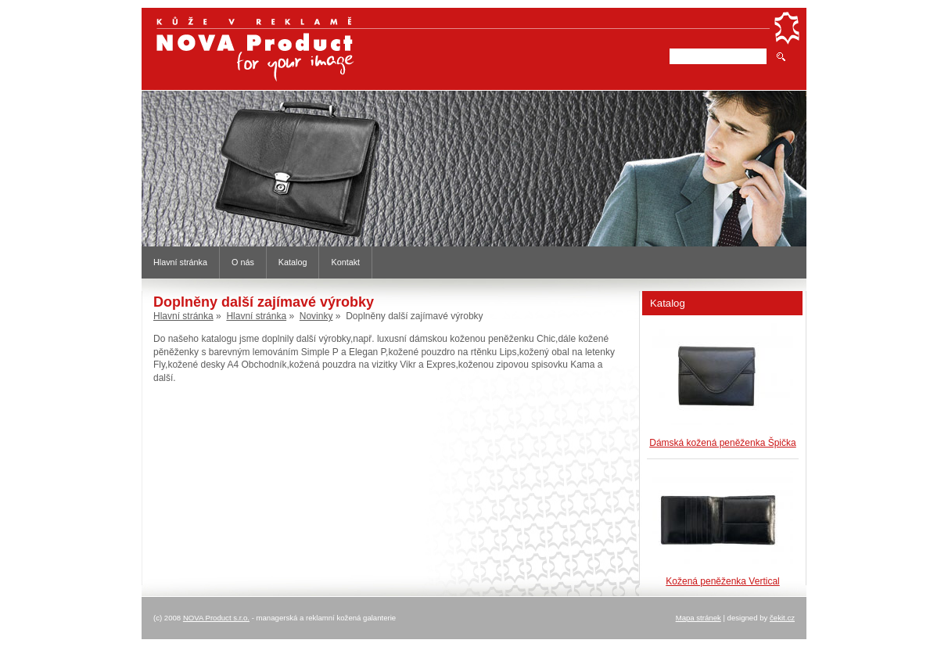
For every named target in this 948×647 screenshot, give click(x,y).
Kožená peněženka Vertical (722, 581)
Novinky (316, 316)
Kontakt (345, 262)
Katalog (292, 262)
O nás (243, 262)
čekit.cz (782, 617)
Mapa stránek (698, 617)
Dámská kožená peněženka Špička (722, 442)
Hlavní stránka (180, 262)
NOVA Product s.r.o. (216, 617)
